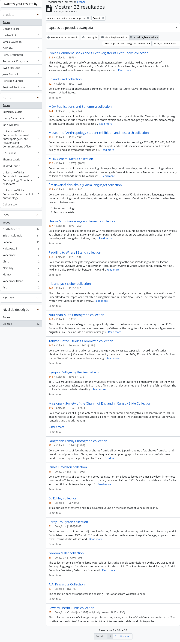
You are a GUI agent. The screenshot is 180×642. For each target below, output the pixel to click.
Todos (6, 22)
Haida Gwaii (21, 249)
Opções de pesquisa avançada (71, 28)
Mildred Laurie (21, 166)
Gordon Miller (21, 29)
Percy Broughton (21, 55)
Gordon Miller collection (66, 553)
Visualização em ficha (114, 37)
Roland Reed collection (65, 79)
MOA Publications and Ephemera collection (80, 107)
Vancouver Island (21, 281)
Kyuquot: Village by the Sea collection (75, 372)
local (6, 215)
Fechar (81, 2)
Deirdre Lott (21, 205)
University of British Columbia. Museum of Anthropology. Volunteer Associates (21, 178)
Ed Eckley (21, 49)
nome (7, 98)
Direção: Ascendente (165, 43)
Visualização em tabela (144, 37)
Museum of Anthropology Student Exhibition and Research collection (99, 133)
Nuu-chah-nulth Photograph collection (76, 315)
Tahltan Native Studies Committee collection (81, 341)
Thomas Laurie (21, 160)
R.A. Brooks (21, 153)
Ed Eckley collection (63, 498)
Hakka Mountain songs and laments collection (82, 221)
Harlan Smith (21, 36)
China (21, 262)
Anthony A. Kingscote (21, 62)
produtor (9, 15)
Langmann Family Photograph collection (78, 441)
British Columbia (21, 236)
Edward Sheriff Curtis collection (71, 608)
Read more (124, 70)
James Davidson (21, 42)
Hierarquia (89, 37)
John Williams (21, 125)
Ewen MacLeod (21, 68)
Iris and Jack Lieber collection (70, 284)
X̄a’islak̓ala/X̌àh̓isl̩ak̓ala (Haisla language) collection (85, 185)
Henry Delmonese (21, 119)
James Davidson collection (68, 467)
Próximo (125, 636)
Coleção (21, 324)
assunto (8, 298)
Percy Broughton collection (68, 522)
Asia (21, 288)
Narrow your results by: (21, 4)
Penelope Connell (21, 81)
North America (21, 229)
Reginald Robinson (21, 87)
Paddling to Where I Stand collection (75, 252)
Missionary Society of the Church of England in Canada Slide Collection (100, 403)
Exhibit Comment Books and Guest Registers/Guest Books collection (98, 53)
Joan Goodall (21, 75)
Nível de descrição (16, 309)
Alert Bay (21, 268)
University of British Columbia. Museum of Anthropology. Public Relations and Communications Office (21, 139)
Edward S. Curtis (21, 112)
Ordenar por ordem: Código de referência (126, 43)
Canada (21, 242)
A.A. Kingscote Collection (67, 584)
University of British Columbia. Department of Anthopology (21, 194)
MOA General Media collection (71, 159)
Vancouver (21, 255)
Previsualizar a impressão (62, 37)
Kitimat (21, 275)
